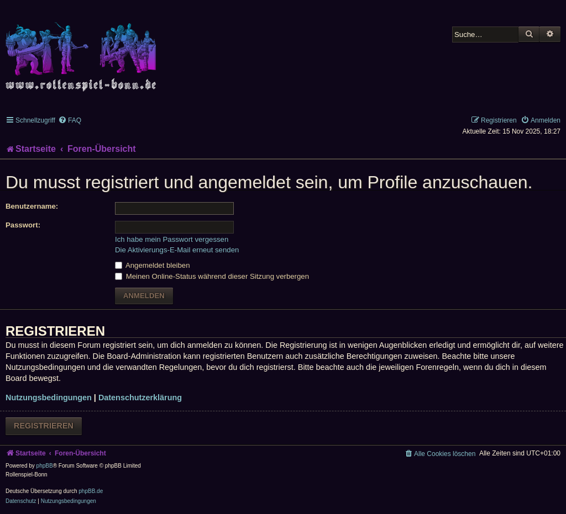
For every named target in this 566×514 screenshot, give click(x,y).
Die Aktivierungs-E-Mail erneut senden (177, 250)
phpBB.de (90, 491)
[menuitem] (69, 120)
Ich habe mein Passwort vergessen (171, 239)
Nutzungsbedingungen (49, 397)
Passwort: (23, 225)
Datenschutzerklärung (140, 397)
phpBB (44, 466)
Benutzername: (32, 206)
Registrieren (44, 425)
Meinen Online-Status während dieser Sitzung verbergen (212, 276)
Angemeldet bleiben (152, 265)
